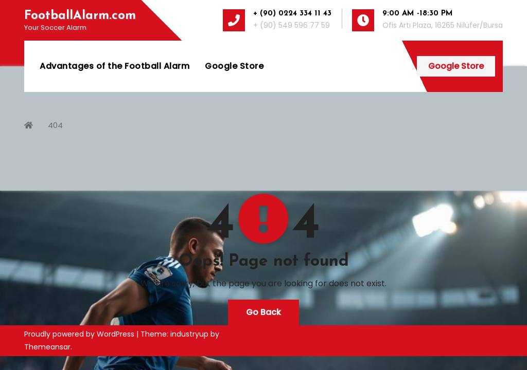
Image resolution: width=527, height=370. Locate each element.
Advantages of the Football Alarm (114, 66)
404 (55, 125)
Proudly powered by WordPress (80, 334)
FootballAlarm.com (80, 16)
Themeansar (47, 347)
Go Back (263, 312)
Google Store (234, 66)
